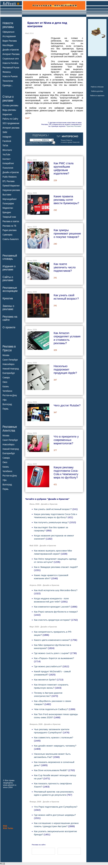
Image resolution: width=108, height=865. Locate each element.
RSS (5, 826)
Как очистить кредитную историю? (52, 620)
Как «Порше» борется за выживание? (54, 658)
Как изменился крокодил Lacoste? (52, 606)
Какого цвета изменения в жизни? (52, 640)
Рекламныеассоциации (10, 289)
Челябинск (7, 391)
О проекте (9, 327)
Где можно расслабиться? (48, 666)
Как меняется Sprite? (45, 679)
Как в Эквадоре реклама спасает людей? (56, 567)
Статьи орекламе (8, 98)
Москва (6, 355)
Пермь (6, 408)
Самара (6, 377)
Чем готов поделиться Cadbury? (51, 709)
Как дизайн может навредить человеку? (55, 745)
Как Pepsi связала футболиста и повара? (56, 611)
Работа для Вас (97, 91)
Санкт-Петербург (10, 359)
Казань (6, 386)
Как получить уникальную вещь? (51, 522)
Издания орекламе (9, 268)
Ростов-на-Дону (10, 395)
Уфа (4, 400)
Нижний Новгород (11, 368)
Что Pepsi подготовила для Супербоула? (55, 806)
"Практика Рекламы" (73, 126)
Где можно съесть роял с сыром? (51, 653)
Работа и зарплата (97, 95)
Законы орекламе (8, 307)
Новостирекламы (8, 25)
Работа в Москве (97, 87)
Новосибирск (8, 364)
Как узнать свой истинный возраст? (53, 509)
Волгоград (7, 404)
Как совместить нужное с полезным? (53, 737)
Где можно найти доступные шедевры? (55, 815)
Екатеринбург (9, 373)
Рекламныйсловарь (10, 257)
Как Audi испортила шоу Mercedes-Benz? (55, 590)
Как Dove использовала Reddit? (51, 770)
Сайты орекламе (8, 278)
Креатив (8, 298)
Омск (5, 382)
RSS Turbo (8, 828)
